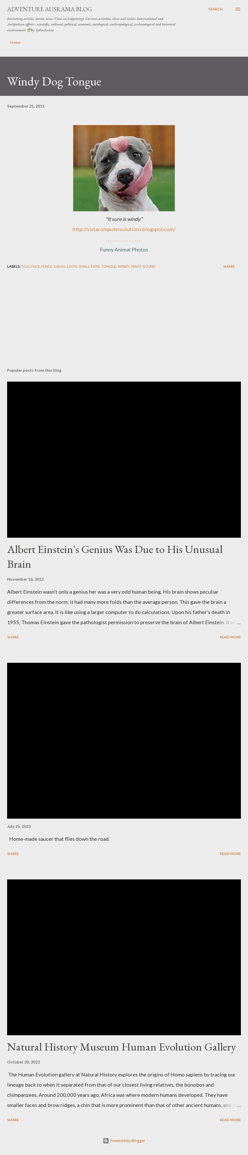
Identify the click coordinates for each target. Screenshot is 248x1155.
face (35, 266)
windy (124, 266)
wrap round (143, 266)
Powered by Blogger (124, 1140)
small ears (89, 266)
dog (25, 266)
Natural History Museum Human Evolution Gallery (121, 1046)
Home (15, 42)
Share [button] (229, 266)
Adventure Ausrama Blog (49, 9)
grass (60, 266)
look (72, 266)
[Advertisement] (124, 323)
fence (46, 266)
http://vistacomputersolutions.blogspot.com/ (124, 229)
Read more (230, 637)
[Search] (215, 9)
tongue (108, 266)
